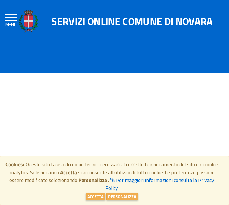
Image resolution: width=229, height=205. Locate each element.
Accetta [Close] (95, 196)
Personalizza (122, 196)
